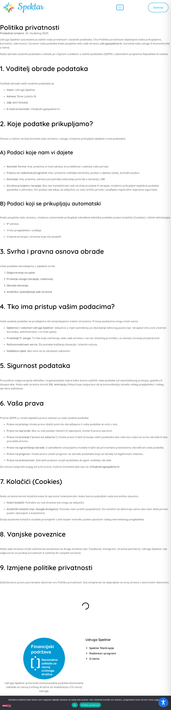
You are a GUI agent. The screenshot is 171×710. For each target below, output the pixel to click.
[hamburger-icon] (120, 7)
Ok (74, 705)
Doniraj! (158, 7)
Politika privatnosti (90, 705)
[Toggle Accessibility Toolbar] (163, 702)
